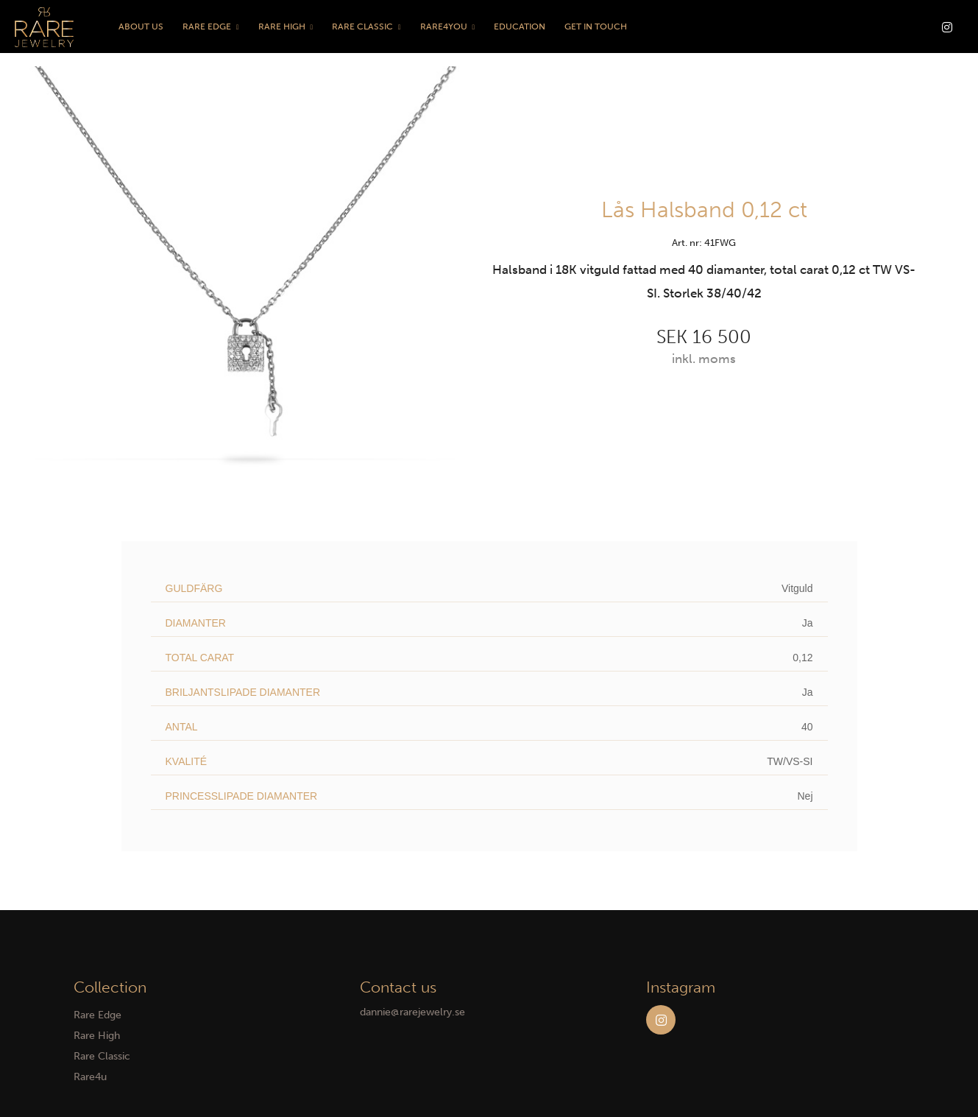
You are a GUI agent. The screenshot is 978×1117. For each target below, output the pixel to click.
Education (519, 26)
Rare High (281, 26)
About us (140, 26)
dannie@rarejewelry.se (412, 1012)
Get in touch (595, 26)
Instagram (661, 1020)
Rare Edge (207, 26)
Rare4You (443, 26)
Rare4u (90, 1077)
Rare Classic (362, 26)
